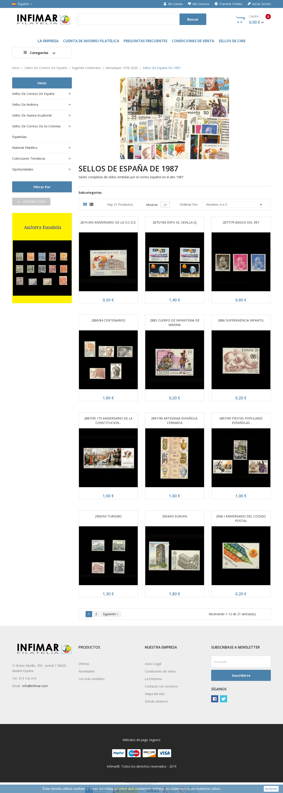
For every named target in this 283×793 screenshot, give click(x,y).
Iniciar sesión (259, 4)
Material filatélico (24, 148)
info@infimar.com (35, 686)
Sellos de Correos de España (33, 94)
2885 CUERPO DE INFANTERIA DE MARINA (174, 322)
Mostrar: (152, 204)
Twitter (223, 698)
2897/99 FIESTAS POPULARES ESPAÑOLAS (241, 420)
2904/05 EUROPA (174, 516)
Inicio (42, 83)
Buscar (193, 19)
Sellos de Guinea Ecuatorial (32, 115)
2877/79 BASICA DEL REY (241, 222)
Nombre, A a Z (235, 204)
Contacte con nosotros (161, 686)
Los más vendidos (91, 679)
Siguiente (111, 614)
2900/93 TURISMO (108, 516)
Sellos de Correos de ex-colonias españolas (36, 131)
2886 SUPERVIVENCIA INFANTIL (241, 320)
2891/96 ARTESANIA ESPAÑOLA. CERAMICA (174, 420)
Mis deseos (198, 4)
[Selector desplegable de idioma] (22, 4)
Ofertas (83, 664)
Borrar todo (31, 201)
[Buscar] (141, 19)
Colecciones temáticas (28, 158)
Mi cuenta (173, 4)
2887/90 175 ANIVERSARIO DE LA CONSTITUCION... (108, 420)
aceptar (271, 789)
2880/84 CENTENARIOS (108, 320)
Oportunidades (22, 169)
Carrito (253, 19)
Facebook (214, 698)
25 (165, 205)
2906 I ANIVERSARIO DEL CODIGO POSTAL (241, 518)
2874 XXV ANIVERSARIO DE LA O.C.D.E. (108, 222)
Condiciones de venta (160, 671)
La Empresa (153, 679)
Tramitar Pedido (228, 4)
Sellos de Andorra (25, 104)
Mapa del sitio (155, 694)
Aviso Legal (153, 664)
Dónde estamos (156, 701)
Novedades (86, 671)
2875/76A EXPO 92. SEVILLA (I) (175, 222)
